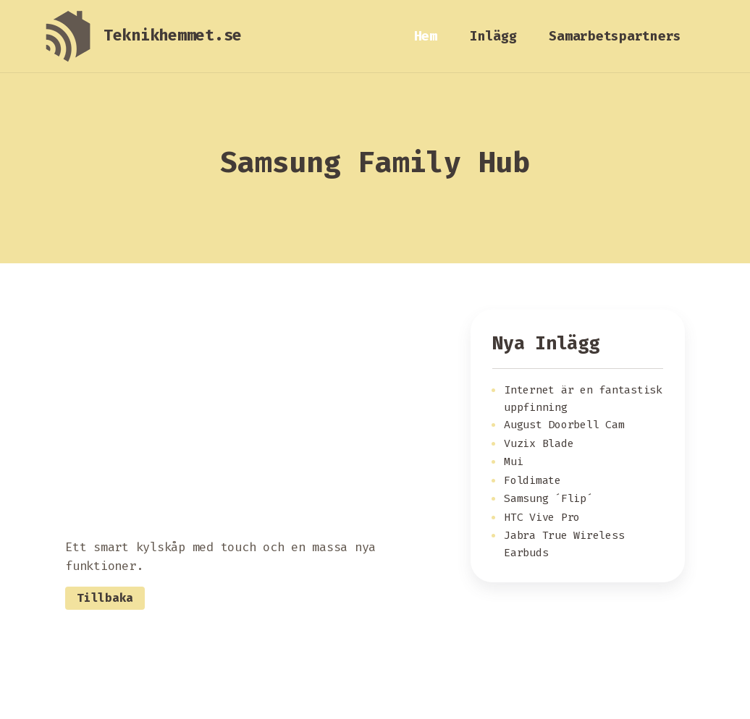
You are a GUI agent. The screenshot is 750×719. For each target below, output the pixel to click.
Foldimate (532, 480)
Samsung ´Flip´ (548, 498)
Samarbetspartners (615, 36)
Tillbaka (105, 598)
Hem (425, 36)
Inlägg (493, 36)
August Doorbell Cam (564, 424)
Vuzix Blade (538, 443)
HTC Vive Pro (542, 517)
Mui (513, 461)
